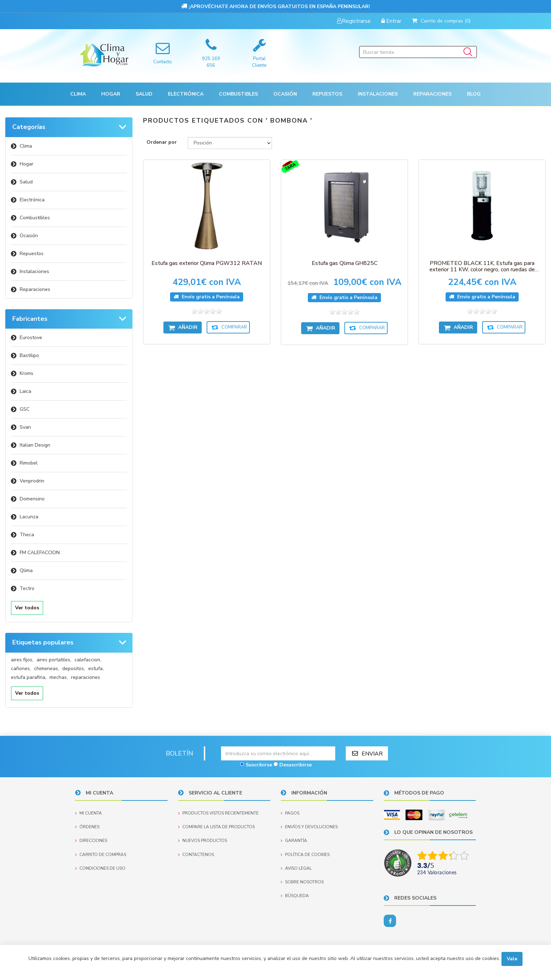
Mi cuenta (88, 813)
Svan (25, 427)
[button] (78, 94)
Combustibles (238, 94)
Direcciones (91, 840)
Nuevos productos (202, 840)
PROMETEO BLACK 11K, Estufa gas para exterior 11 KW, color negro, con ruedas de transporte (482, 266)
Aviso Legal (296, 868)
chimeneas (46, 668)
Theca (27, 534)
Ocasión (29, 235)
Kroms (26, 373)
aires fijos (22, 659)
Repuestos (32, 253)
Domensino (32, 498)
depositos (73, 668)
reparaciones (85, 677)
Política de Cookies (305, 854)
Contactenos (196, 854)
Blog (474, 94)
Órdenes (87, 827)
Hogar (26, 164)
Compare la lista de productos (216, 827)
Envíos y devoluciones (309, 827)
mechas (59, 677)
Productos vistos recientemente (218, 813)
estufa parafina (28, 677)
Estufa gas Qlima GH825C (344, 263)
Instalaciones (34, 271)
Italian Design (35, 445)
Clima (26, 146)
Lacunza (29, 516)
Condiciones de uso (100, 868)
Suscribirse (259, 764)
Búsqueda (295, 896)
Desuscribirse (295, 764)
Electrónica (32, 199)
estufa (96, 668)
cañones (21, 668)
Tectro (27, 588)
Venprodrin (32, 481)
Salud (26, 182)
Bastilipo (29, 355)
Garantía (294, 840)
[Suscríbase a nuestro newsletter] (278, 753)
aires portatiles (54, 659)
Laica (25, 391)
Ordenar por (162, 142)
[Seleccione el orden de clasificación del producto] (230, 143)
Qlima (26, 570)
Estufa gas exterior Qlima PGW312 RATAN (206, 263)
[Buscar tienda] (418, 52)
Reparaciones (432, 94)
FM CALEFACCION (40, 552)
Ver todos (27, 607)
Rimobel (29, 463)
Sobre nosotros (302, 882)
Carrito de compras (100, 854)
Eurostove (31, 337)
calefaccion (87, 659)
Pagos (290, 813)
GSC (25, 409)
